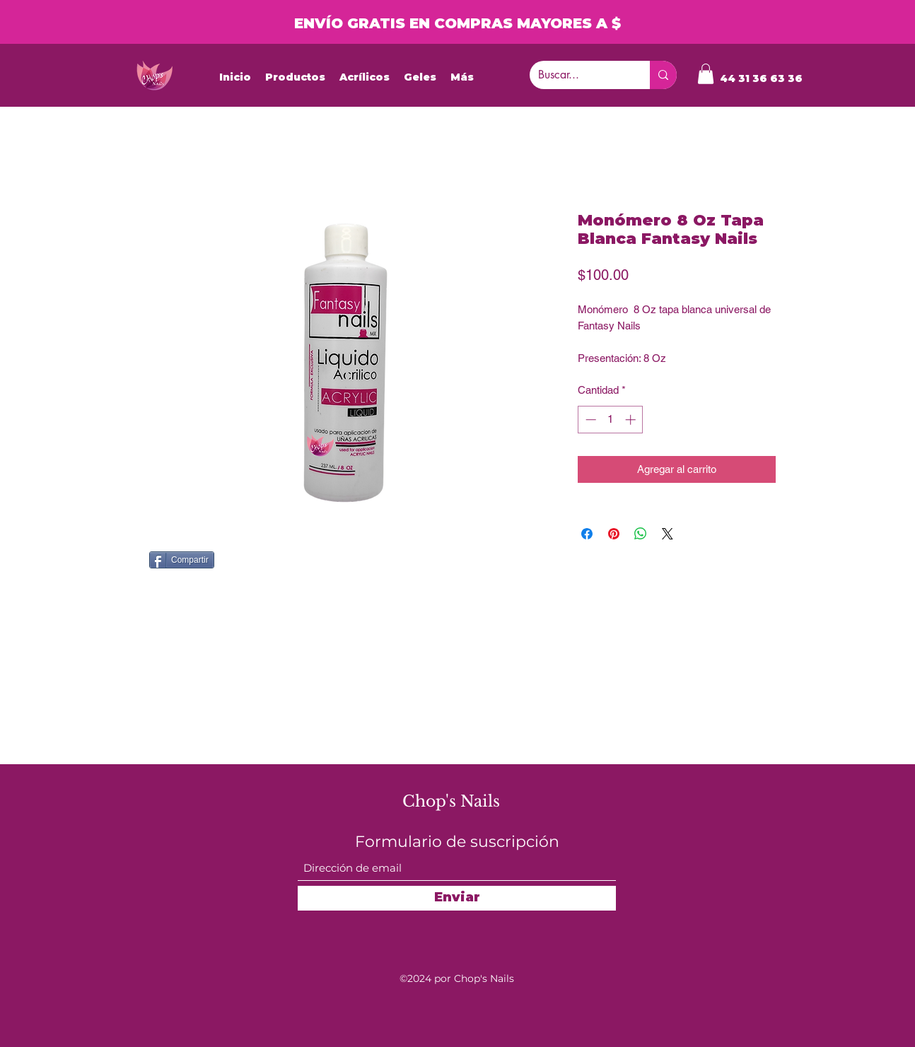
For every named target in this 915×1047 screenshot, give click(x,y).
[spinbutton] (610, 419)
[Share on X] (667, 533)
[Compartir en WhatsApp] (640, 533)
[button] (705, 74)
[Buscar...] (579, 75)
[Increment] (631, 419)
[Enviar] (457, 898)
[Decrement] (589, 419)
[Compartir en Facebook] (586, 533)
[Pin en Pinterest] (613, 533)
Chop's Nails (451, 801)
